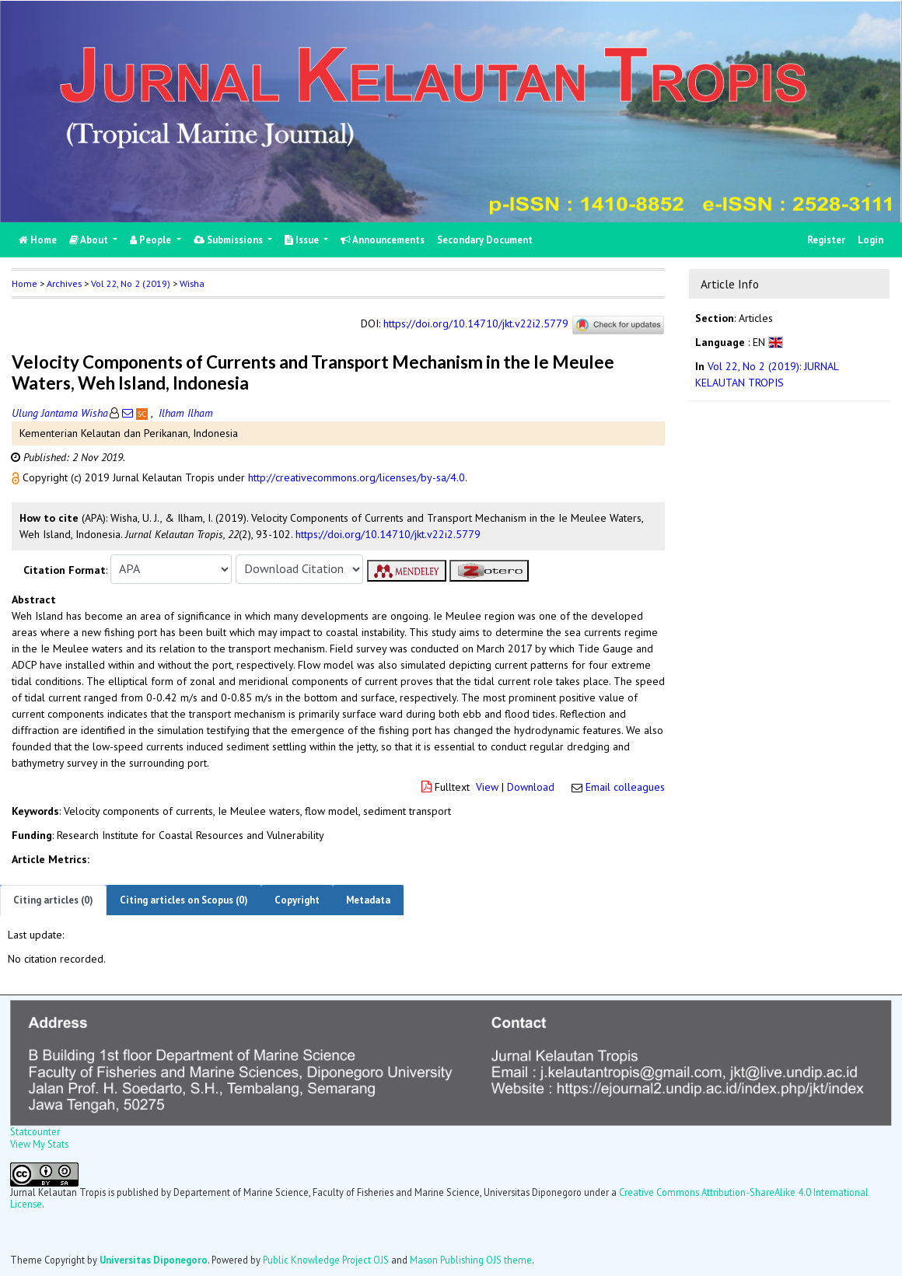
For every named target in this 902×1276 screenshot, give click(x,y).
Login (870, 239)
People (151, 239)
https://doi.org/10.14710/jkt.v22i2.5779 (475, 323)
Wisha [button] (192, 283)
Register (826, 239)
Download (530, 787)
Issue (303, 239)
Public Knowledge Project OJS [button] (326, 1259)
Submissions (229, 239)
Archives (64, 283)
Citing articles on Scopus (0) (184, 900)
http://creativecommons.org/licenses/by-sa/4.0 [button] (356, 477)
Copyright (297, 900)
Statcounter (35, 1131)
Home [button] (24, 283)
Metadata (368, 900)
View (487, 787)
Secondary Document (485, 239)
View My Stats (39, 1144)
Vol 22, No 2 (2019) (130, 283)
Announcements (383, 239)
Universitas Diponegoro (154, 1259)
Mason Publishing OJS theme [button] (471, 1259)
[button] (17, 477)
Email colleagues (625, 787)
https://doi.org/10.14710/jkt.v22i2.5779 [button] (388, 534)
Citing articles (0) (53, 900)
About (89, 239)
